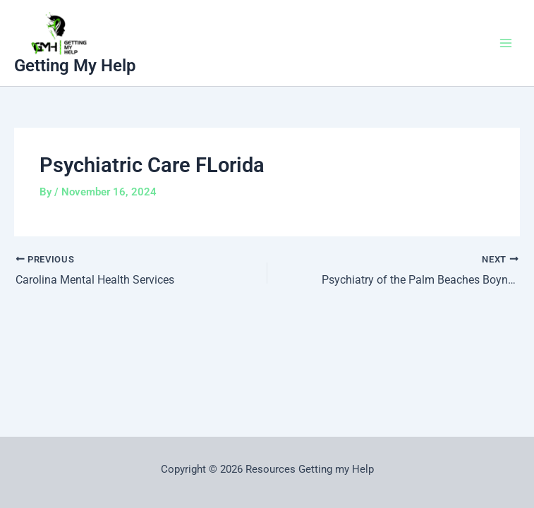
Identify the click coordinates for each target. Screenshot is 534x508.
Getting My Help (75, 65)
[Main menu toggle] (506, 43)
